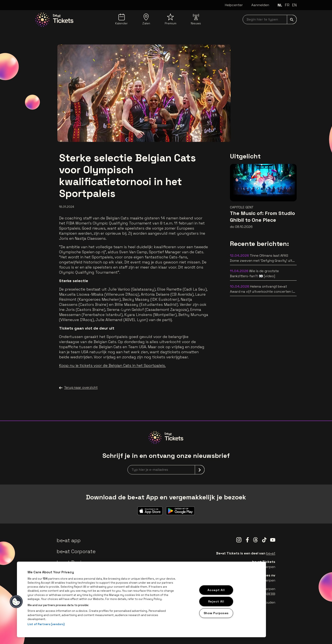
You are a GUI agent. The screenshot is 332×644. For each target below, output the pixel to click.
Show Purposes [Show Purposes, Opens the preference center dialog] (216, 613)
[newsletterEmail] (166, 469)
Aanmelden (260, 5)
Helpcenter (234, 5)
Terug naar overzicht (78, 387)
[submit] (292, 19)
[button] (16, 601)
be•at (270, 553)
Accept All (216, 590)
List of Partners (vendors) (46, 624)
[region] (141, 599)
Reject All (216, 601)
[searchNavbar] (270, 19)
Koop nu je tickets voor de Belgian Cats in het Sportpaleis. (112, 365)
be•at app (69, 540)
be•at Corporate (76, 551)
